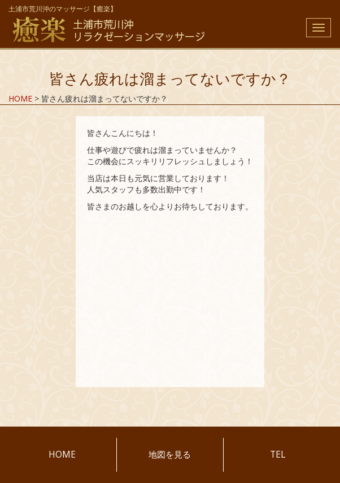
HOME (62, 454)
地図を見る (170, 454)
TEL (277, 454)
